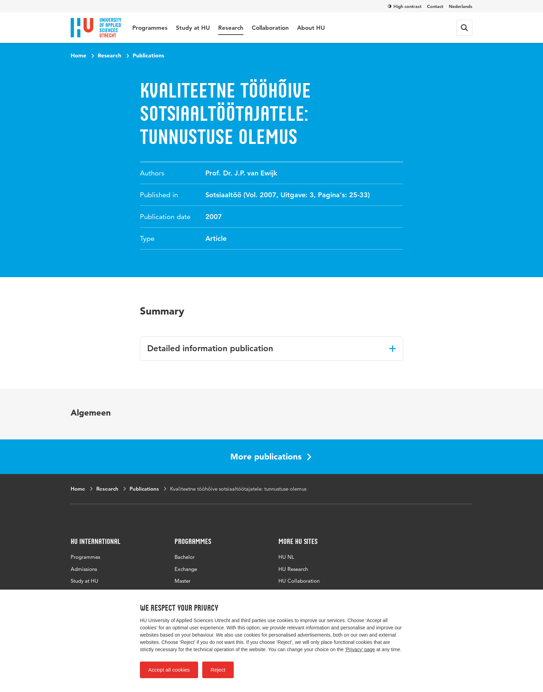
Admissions (84, 569)
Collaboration (270, 27)
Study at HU (193, 27)
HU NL (286, 557)
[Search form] (464, 28)
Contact (435, 6)
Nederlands (460, 6)
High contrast (404, 6)
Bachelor (185, 557)
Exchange (186, 569)
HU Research (293, 569)
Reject (218, 670)
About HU (311, 27)
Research (230, 27)
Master (182, 580)
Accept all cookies (169, 670)
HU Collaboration (299, 580)
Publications (148, 55)
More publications (270, 457)
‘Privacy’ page (360, 649)
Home (78, 55)
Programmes (150, 27)
